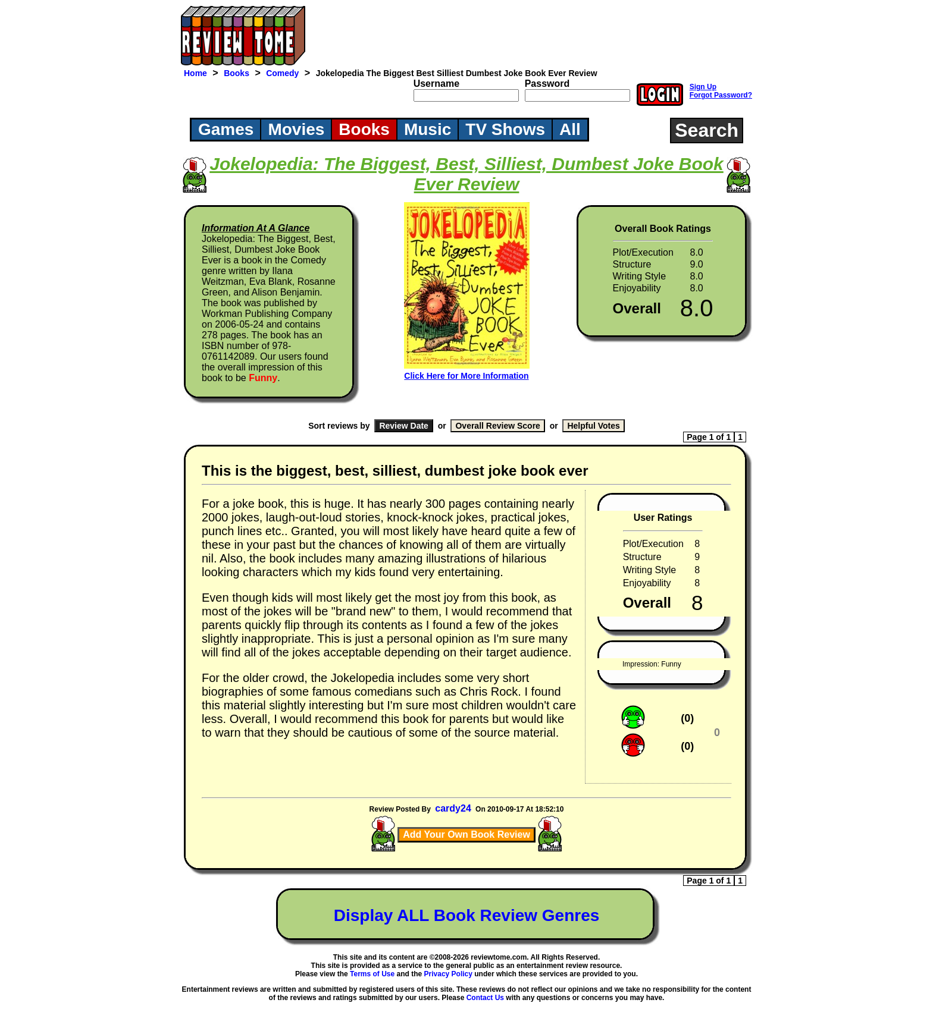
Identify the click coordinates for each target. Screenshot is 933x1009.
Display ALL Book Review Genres (467, 915)
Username (436, 83)
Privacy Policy (448, 974)
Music (427, 129)
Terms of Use (372, 974)
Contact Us (485, 998)
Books (236, 73)
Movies (296, 129)
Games (225, 129)
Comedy (282, 73)
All (570, 129)
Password (547, 83)
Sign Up (703, 87)
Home (195, 73)
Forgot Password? (721, 95)
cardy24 (453, 808)
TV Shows (505, 129)
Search (706, 130)
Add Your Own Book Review (466, 834)
